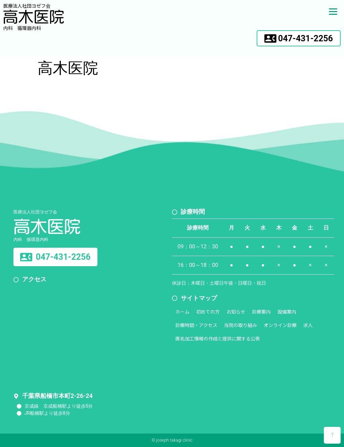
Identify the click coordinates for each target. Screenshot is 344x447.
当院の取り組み (240, 325)
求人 (308, 325)
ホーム (182, 311)
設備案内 (286, 311)
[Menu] (333, 10)
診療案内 (261, 311)
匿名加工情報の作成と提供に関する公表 (217, 338)
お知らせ (235, 311)
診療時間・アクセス (196, 325)
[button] (299, 38)
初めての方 (208, 311)
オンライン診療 (280, 325)
